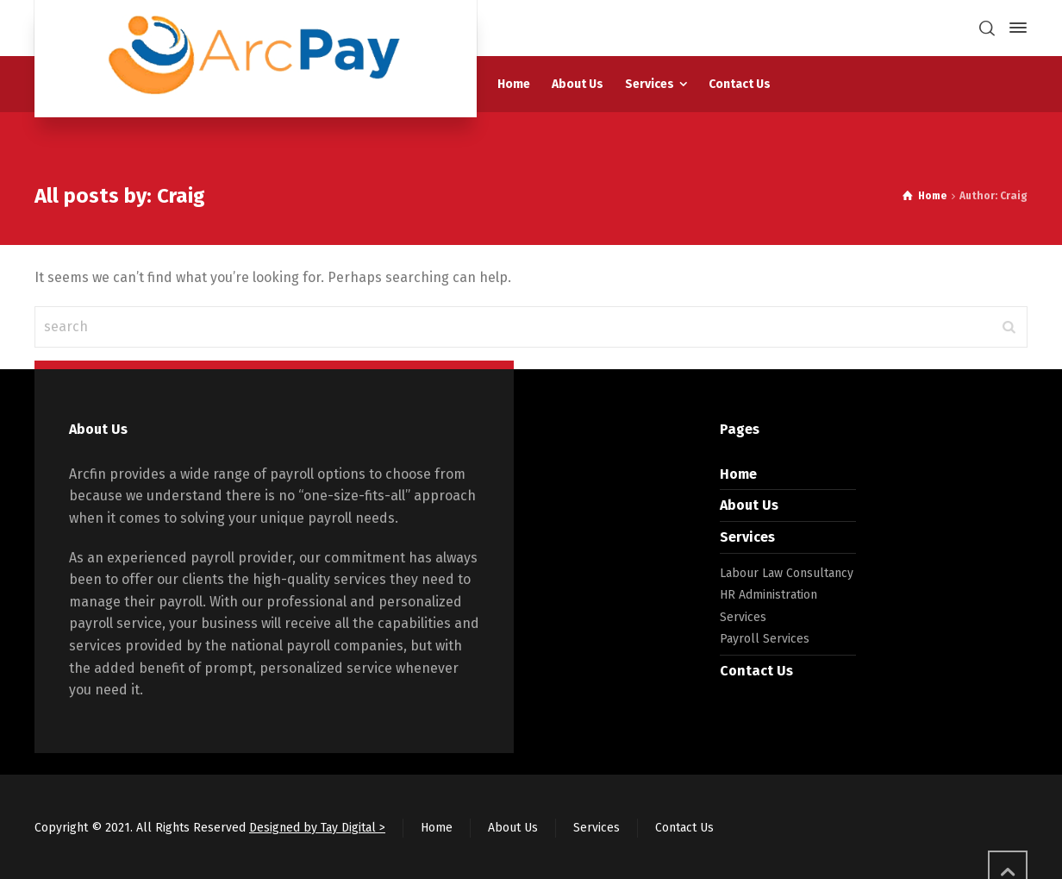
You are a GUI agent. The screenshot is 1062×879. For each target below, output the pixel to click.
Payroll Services (764, 638)
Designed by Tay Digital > (317, 827)
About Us (749, 505)
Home (738, 474)
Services (747, 537)
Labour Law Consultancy (786, 573)
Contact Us (756, 670)
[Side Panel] (1015, 27)
